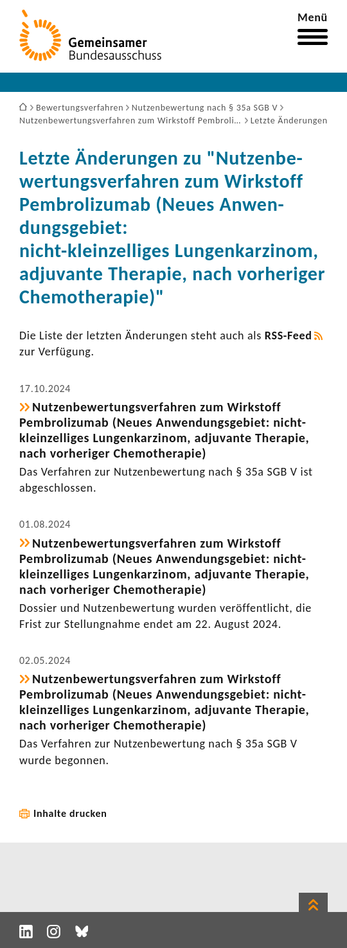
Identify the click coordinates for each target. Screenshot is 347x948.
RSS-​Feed (288, 335)
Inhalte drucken (70, 813)
